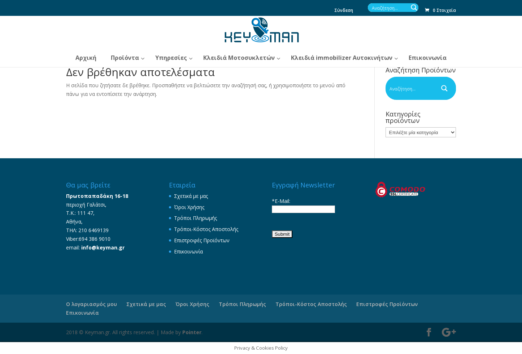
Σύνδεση (343, 10)
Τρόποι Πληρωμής (195, 217)
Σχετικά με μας (191, 196)
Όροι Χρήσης (189, 207)
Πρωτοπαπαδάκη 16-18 (97, 196)
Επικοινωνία (188, 251)
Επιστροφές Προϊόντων (202, 240)
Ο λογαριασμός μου (91, 304)
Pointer (191, 332)
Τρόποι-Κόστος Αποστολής (206, 229)
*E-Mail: (281, 201)
